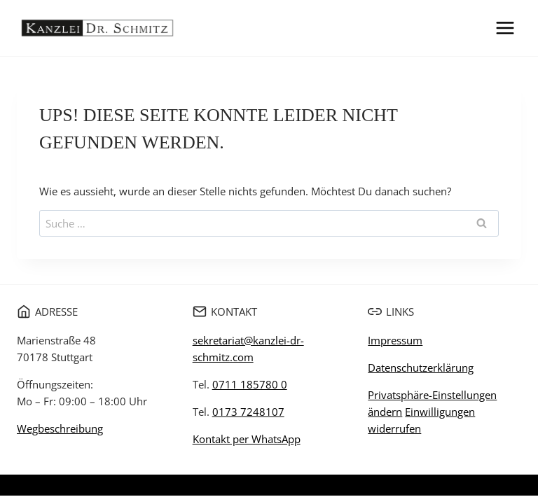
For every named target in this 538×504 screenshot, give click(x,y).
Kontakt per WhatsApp (247, 439)
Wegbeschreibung (60, 428)
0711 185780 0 (249, 384)
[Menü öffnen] (504, 27)
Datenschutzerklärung (421, 367)
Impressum (395, 340)
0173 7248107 (248, 412)
